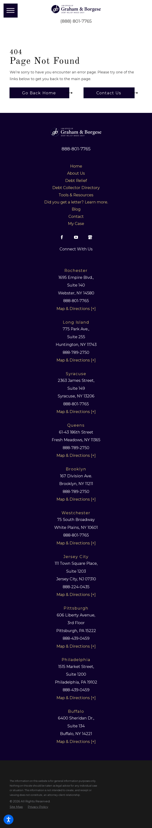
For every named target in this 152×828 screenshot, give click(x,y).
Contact (76, 216)
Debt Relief (76, 180)
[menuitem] (76, 166)
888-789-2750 (76, 352)
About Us (76, 173)
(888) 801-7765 (76, 21)
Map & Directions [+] (76, 308)
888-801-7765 (76, 149)
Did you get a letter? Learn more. (76, 202)
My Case (76, 223)
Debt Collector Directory (76, 187)
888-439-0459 (76, 638)
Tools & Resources (76, 195)
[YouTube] (76, 237)
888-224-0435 (76, 586)
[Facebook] (62, 237)
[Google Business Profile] (90, 237)
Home (76, 166)
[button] (8, 819)
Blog (76, 209)
